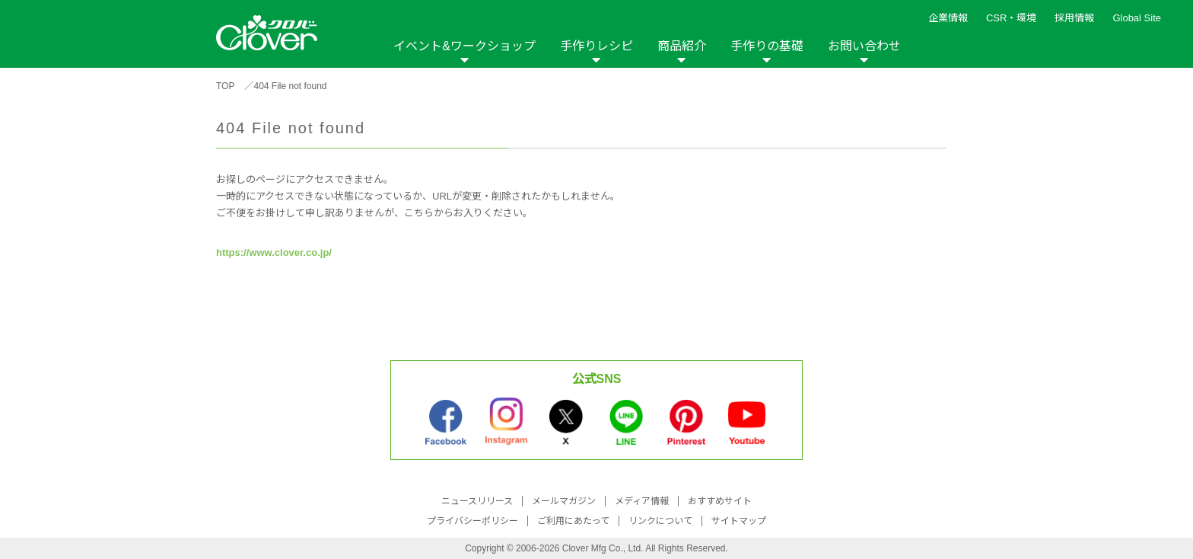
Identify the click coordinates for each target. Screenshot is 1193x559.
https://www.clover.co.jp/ (274, 252)
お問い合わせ (864, 46)
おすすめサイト (720, 501)
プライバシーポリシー (472, 521)
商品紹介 (681, 46)
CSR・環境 (1011, 18)
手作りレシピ (596, 46)
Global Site (1136, 18)
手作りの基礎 (766, 46)
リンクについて (660, 521)
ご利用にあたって (573, 521)
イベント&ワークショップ (464, 46)
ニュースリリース (477, 501)
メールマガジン (564, 501)
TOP (225, 86)
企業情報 (948, 18)
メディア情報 (642, 501)
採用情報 (1074, 18)
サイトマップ (738, 521)
